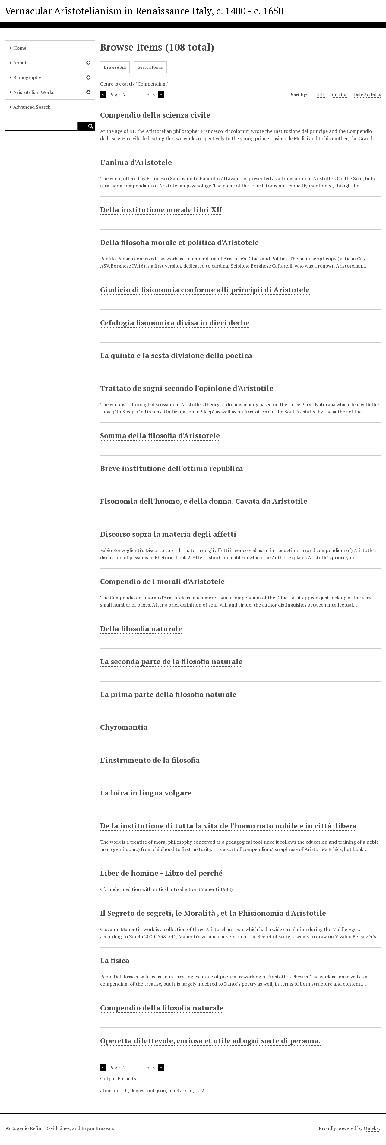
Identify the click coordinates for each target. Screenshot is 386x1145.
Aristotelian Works (33, 92)
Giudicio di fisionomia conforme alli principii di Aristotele (205, 289)
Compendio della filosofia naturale (161, 1007)
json (161, 1090)
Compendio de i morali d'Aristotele (162, 581)
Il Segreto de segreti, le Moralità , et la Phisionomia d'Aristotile (213, 913)
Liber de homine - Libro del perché (161, 873)
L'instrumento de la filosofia (150, 760)
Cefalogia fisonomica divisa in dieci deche (174, 322)
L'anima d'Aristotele (136, 162)
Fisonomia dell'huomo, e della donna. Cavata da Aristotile (203, 501)
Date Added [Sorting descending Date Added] (367, 95)
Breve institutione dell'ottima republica (171, 468)
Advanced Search (32, 107)
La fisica (114, 960)
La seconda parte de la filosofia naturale (171, 661)
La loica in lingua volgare (145, 793)
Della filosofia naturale (141, 628)
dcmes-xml (142, 1090)
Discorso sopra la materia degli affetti (168, 534)
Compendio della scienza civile (155, 115)
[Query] (50, 126)
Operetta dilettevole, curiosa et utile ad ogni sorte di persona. (210, 1040)
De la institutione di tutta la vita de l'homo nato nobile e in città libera (228, 825)
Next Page (161, 94)
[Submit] (90, 126)
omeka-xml (180, 1090)
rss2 (199, 1090)
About (20, 62)
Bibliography (27, 77)
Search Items (150, 67)
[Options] (81, 126)
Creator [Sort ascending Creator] (339, 94)
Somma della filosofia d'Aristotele (160, 435)
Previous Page (103, 94)
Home (19, 48)
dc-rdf (121, 1090)
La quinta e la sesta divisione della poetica (176, 355)
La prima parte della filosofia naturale (168, 694)
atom (106, 1090)
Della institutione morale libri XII (161, 209)
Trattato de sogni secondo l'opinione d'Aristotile (186, 388)
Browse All (115, 67)
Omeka (371, 1128)
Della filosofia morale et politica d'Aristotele (179, 242)
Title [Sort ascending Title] (320, 94)
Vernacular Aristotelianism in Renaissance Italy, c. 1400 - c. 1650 (144, 11)
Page (126, 94)
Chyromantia (124, 727)
